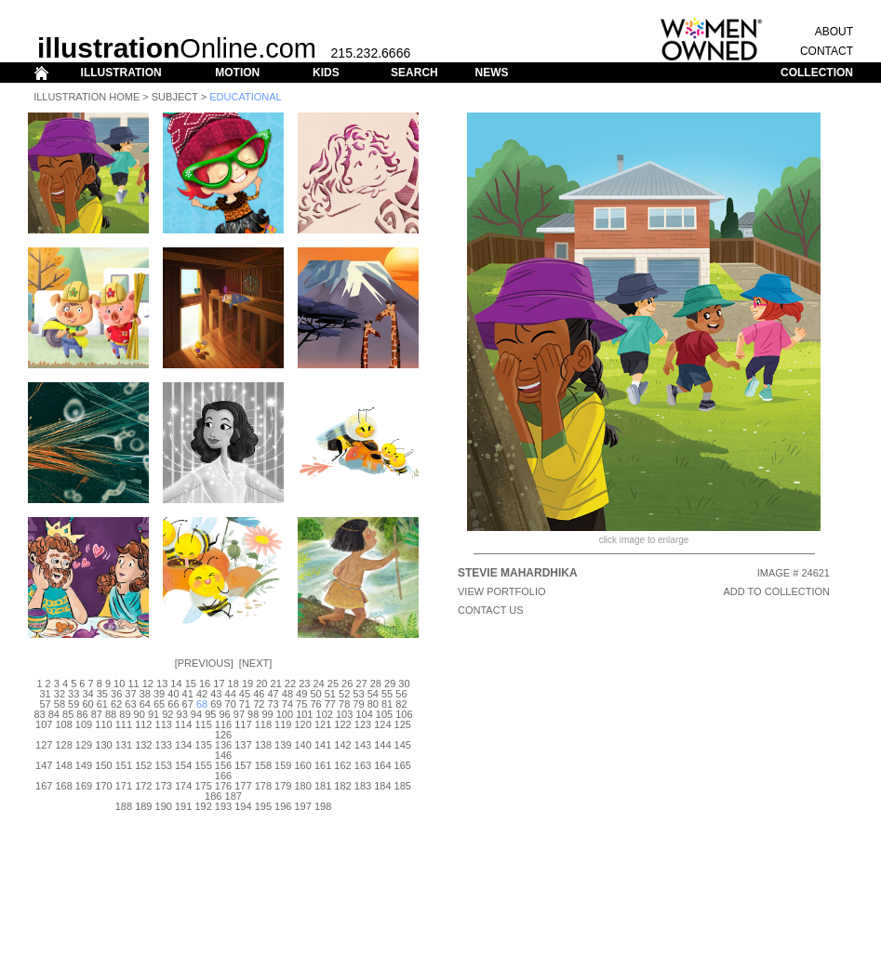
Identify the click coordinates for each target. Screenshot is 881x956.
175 (202, 785)
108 (63, 724)
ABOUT (834, 31)
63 (130, 704)
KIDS (326, 72)
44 (230, 693)
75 (301, 704)
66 (173, 704)
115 (202, 724)
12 (148, 683)
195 (263, 806)
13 (161, 683)
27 (361, 683)
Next (255, 663)
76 (315, 704)
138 (263, 744)
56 (401, 693)
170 (103, 785)
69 (215, 704)
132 (143, 744)
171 (123, 785)
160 (303, 765)
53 (358, 693)
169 (83, 785)
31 (44, 693)
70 (230, 704)
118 (263, 724)
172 (143, 785)
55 (387, 693)
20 (261, 683)
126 (223, 734)
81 (387, 704)
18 (233, 683)
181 (322, 785)
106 (403, 714)
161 (322, 765)
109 (83, 724)
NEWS (491, 72)
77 (330, 704)
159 (282, 765)
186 (213, 796)
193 (223, 806)
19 (247, 683)
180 (303, 785)
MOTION (237, 72)
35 (102, 693)
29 (389, 683)
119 (282, 724)
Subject (175, 96)
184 (382, 785)
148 (63, 765)
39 (159, 693)
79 (358, 704)
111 (123, 724)
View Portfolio (502, 591)
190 (163, 806)
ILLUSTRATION (121, 72)
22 (290, 683)
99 (267, 714)
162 (342, 765)
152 (143, 765)
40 (173, 693)
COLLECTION (817, 72)
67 (188, 704)
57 (44, 704)
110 (103, 724)
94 (196, 714)
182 (342, 785)
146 (223, 755)
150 (103, 765)
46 (258, 693)
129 (83, 744)
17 (218, 683)
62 (116, 704)
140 (303, 744)
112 (143, 724)
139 (282, 744)
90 (139, 714)
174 (183, 785)
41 (188, 693)
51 (330, 693)
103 (344, 714)
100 (284, 714)
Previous (204, 663)
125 (402, 724)
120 (303, 724)
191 (183, 806)
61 (102, 704)
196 (282, 806)
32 (59, 693)
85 (67, 714)
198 (322, 806)
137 (242, 744)
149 (83, 765)
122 (342, 724)
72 (258, 704)
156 (223, 765)
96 (224, 714)
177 (242, 785)
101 (304, 714)
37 (130, 693)
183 (362, 785)
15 (190, 683)
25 (333, 683)
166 (223, 775)
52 (344, 693)
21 (276, 683)
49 (301, 693)
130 (103, 744)
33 (73, 693)
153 (163, 765)
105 (384, 714)
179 (282, 785)
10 (119, 683)
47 (272, 693)
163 (362, 765)
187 (233, 796)
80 (373, 704)
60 (87, 704)
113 (163, 724)
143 (362, 744)
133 (163, 744)
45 (244, 693)
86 (81, 714)
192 (202, 806)
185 (402, 785)
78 (344, 704)
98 (253, 714)
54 (373, 693)
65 (159, 704)
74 (287, 704)
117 (242, 724)
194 (242, 806)
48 (287, 693)
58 (59, 704)
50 (315, 693)
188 (123, 806)
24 (318, 683)
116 (223, 724)
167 (43, 785)
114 (183, 724)
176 (223, 785)
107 (43, 724)
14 (175, 683)
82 (401, 704)
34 (87, 693)
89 (124, 714)
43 (215, 693)
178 (263, 785)
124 (382, 724)
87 (96, 714)
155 (202, 765)
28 (375, 683)
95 (210, 714)
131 (123, 744)
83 (39, 714)
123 (362, 724)
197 (303, 806)
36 (116, 693)
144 (382, 744)
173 (163, 785)
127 (43, 744)
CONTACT (826, 51)
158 (263, 765)
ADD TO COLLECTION (776, 591)
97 (239, 714)
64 (145, 704)
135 (202, 744)
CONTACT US (491, 610)
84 (54, 714)
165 (402, 765)
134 (183, 744)
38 (145, 693)
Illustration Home (86, 96)
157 (242, 765)
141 (322, 744)
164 (382, 765)
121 (322, 724)
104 (363, 714)
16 (204, 683)
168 (63, 785)
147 (43, 765)
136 (223, 744)
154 (183, 765)
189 (143, 806)
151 (123, 765)
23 (304, 683)
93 (182, 714)
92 (167, 714)
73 (272, 704)
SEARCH (414, 72)
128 (63, 744)
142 (342, 744)
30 (403, 683)
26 (347, 683)
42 (201, 693)
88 (110, 714)
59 (73, 704)
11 (133, 683)
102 (324, 714)
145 (402, 744)
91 (153, 714)
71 (244, 704)
